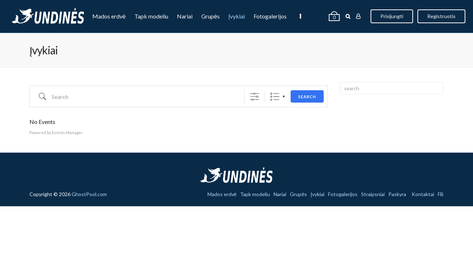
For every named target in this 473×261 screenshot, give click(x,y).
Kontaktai (423, 194)
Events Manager (67, 132)
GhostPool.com (89, 194)
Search (307, 96)
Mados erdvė (109, 16)
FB (441, 194)
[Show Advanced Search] (254, 96)
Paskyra (134, 48)
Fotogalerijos (270, 16)
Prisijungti (388, 16)
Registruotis (438, 16)
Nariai (185, 16)
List (274, 96)
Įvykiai (237, 16)
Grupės (210, 16)
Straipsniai (102, 48)
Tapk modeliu (151, 16)
